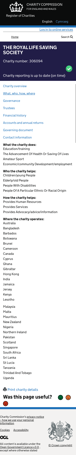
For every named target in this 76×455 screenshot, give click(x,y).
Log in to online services (56, 29)
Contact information (17, 137)
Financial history (14, 115)
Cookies (5, 430)
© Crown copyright (60, 445)
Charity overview (15, 86)
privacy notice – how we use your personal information (22, 420)
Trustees (9, 108)
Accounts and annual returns (23, 123)
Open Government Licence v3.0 (19, 447)
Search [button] (67, 37)
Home (14, 37)
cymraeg (62, 21)
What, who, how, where (19, 93)
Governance (11, 101)
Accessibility (21, 430)
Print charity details (20, 389)
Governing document (18, 130)
